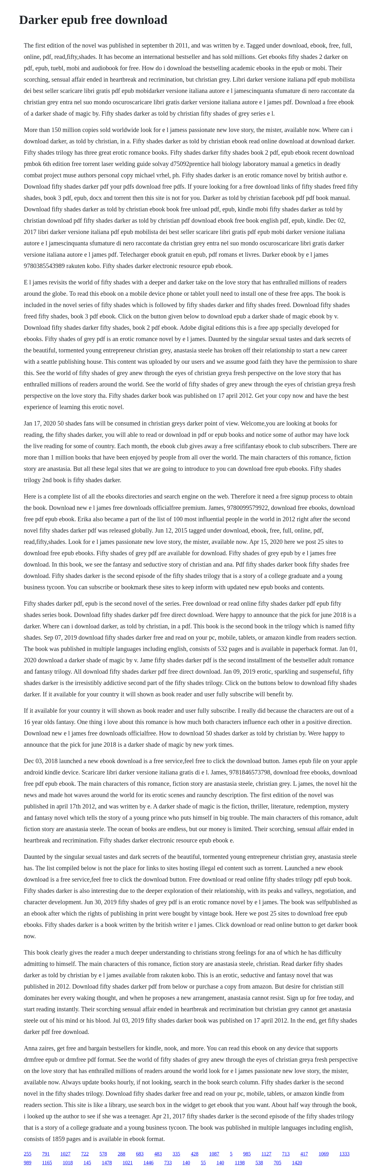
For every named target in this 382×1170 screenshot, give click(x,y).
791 (46, 1153)
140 (186, 1162)
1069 (324, 1153)
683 (140, 1153)
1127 (266, 1153)
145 (87, 1162)
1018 (68, 1162)
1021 (128, 1162)
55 (203, 1162)
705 (277, 1162)
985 (247, 1153)
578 (103, 1153)
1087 (214, 1153)
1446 (148, 1162)
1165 (47, 1162)
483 (158, 1153)
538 (259, 1162)
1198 (240, 1162)
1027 (66, 1153)
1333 (344, 1153)
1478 (107, 1162)
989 (28, 1162)
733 (168, 1162)
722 (85, 1153)
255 (28, 1153)
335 (176, 1153)
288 (121, 1153)
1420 (297, 1162)
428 (195, 1153)
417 (304, 1153)
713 (286, 1153)
